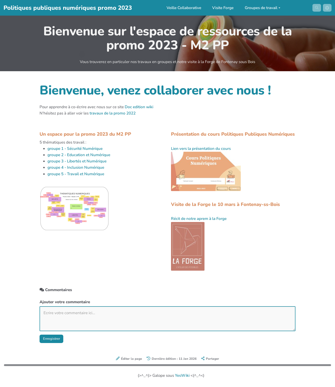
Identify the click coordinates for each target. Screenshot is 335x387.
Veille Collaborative (182, 7)
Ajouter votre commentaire (65, 302)
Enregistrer (53, 339)
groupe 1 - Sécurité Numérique (75, 148)
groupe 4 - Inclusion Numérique (75, 167)
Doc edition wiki (139, 107)
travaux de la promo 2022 (113, 113)
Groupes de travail (261, 7)
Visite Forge (221, 7)
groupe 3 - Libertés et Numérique (77, 161)
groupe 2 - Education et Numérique (78, 155)
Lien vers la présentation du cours (201, 148)
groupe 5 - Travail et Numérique (75, 174)
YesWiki (182, 377)
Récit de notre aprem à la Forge (199, 218)
